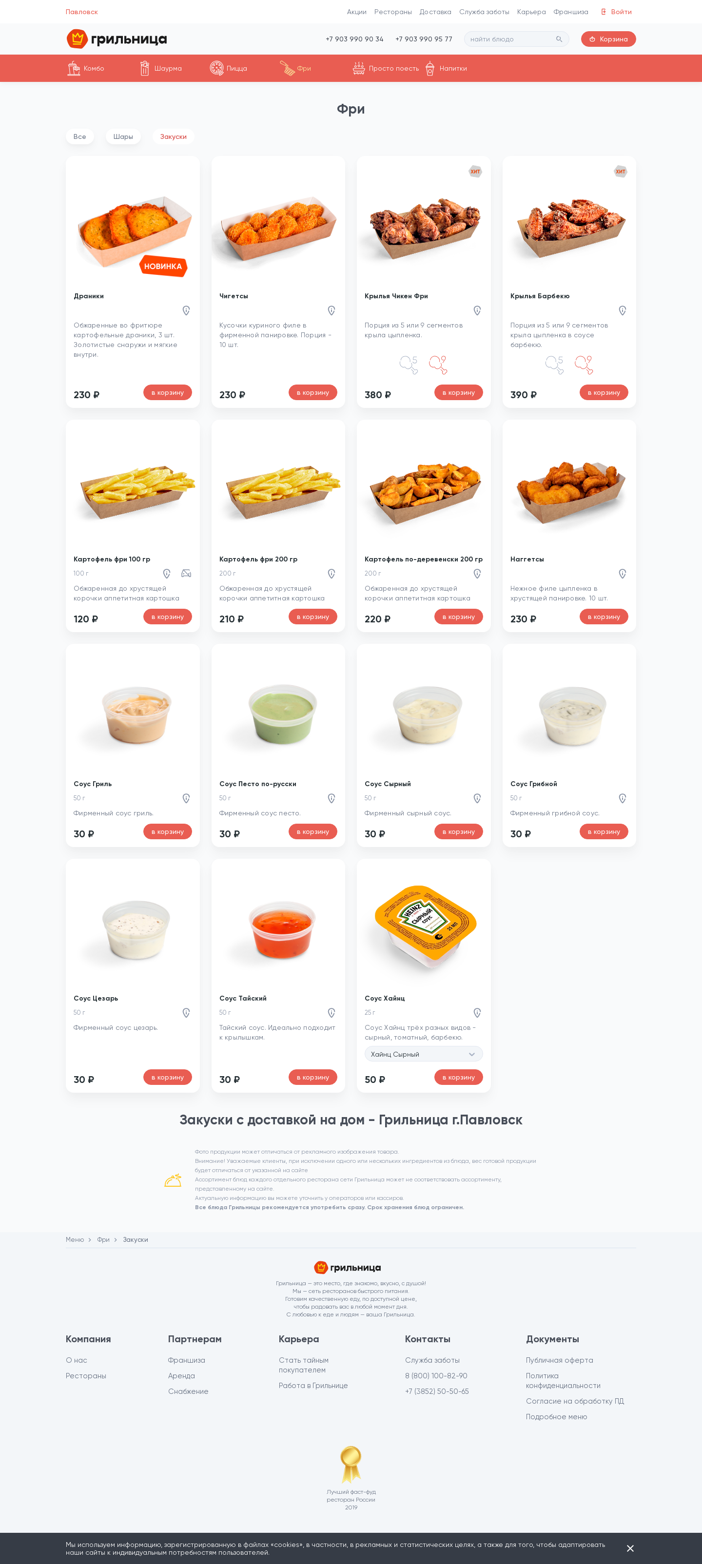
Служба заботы (484, 12)
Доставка (435, 12)
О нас (76, 1360)
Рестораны (393, 12)
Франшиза (571, 12)
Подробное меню (556, 1416)
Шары (123, 136)
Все (80, 136)
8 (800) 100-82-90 (436, 1375)
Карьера (531, 12)
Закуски (173, 136)
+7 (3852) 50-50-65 (437, 1391)
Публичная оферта (559, 1360)
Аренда (181, 1375)
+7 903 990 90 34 (355, 39)
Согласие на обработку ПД (575, 1401)
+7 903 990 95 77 (423, 39)
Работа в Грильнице (313, 1385)
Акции (357, 12)
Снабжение (188, 1391)
